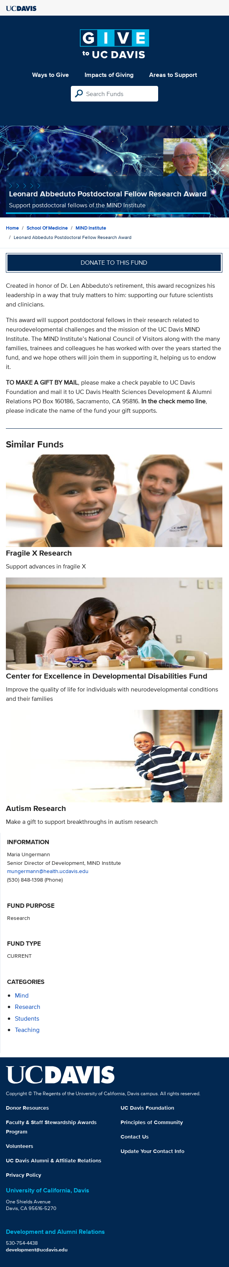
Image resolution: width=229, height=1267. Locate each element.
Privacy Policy (23, 1175)
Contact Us (135, 1136)
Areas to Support (173, 74)
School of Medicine (47, 228)
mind (22, 995)
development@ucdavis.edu (37, 1249)
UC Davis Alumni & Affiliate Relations (53, 1160)
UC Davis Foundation (147, 1108)
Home (12, 228)
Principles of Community (152, 1122)
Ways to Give (50, 74)
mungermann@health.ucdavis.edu (47, 871)
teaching (27, 1029)
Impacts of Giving (109, 74)
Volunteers (19, 1146)
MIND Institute (91, 228)
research (27, 1006)
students (27, 1018)
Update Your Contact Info (152, 1151)
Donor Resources (27, 1108)
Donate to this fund (114, 262)
